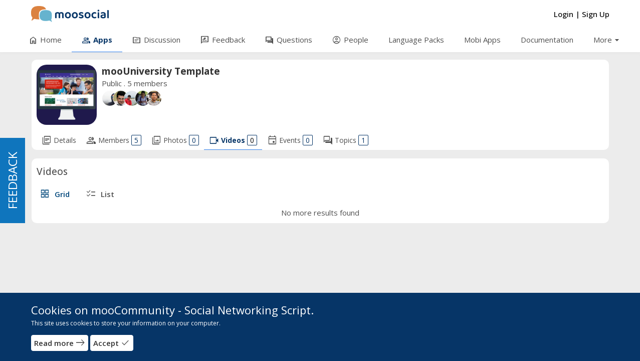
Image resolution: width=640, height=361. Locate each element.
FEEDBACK (12, 180)
